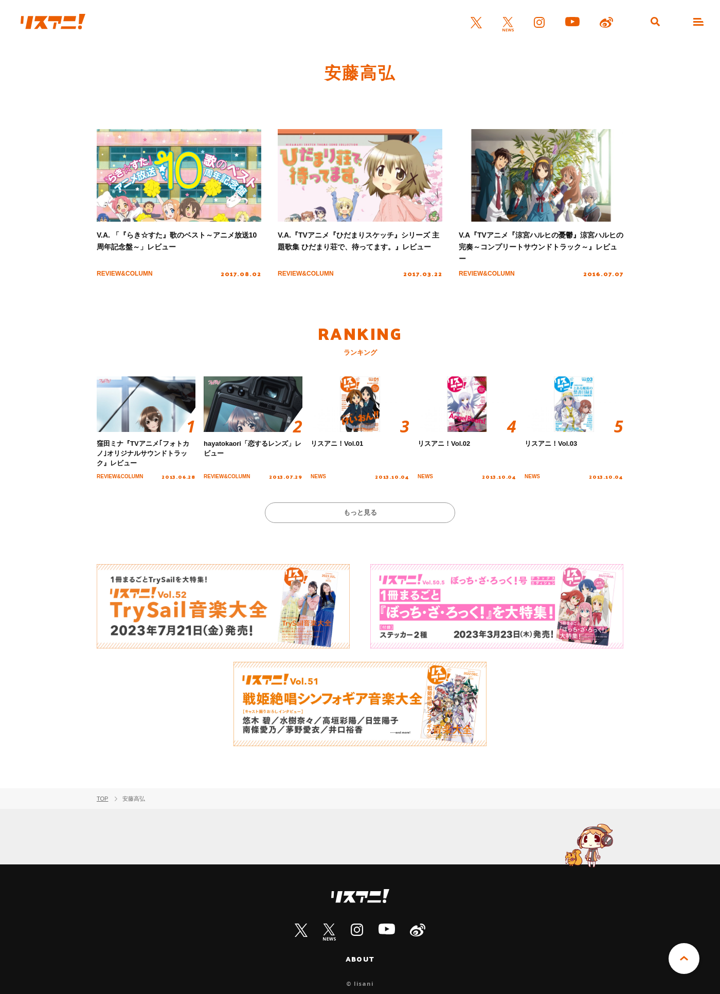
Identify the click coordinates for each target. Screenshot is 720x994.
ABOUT (360, 959)
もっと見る (360, 512)
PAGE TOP (684, 958)
